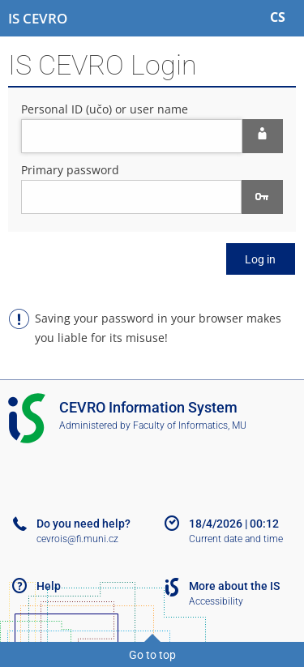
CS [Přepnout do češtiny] (277, 17)
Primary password (70, 169)
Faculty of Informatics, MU (189, 425)
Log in (260, 259)
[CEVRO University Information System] (37, 18)
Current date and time (236, 539)
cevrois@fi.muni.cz (77, 539)
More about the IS (234, 585)
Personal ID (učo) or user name (104, 109)
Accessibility (216, 601)
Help (48, 585)
